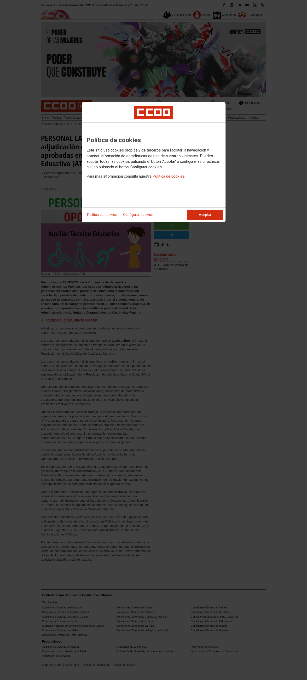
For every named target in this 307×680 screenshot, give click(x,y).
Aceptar (205, 215)
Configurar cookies (138, 215)
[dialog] (154, 162)
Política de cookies (168, 176)
